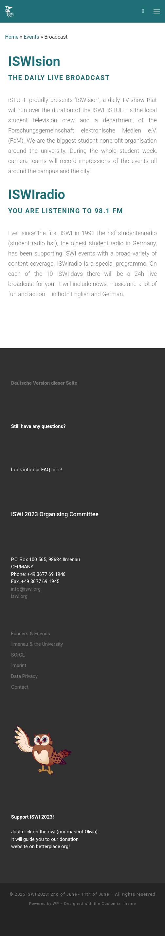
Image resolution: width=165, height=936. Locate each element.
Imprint (18, 665)
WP (56, 904)
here (56, 470)
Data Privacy (24, 676)
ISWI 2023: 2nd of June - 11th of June (68, 894)
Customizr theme (118, 904)
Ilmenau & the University (37, 644)
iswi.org (19, 596)
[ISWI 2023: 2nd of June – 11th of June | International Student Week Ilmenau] (9, 10)
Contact (19, 687)
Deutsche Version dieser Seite (44, 383)
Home (12, 37)
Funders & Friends (30, 634)
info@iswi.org (26, 589)
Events (31, 37)
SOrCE (18, 655)
